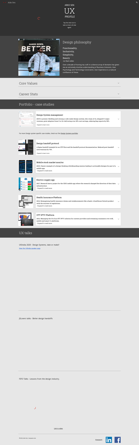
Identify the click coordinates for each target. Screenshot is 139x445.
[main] (69, 14)
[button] (137, 2)
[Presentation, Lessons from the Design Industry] (87, 405)
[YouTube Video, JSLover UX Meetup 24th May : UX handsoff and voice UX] (69, 346)
